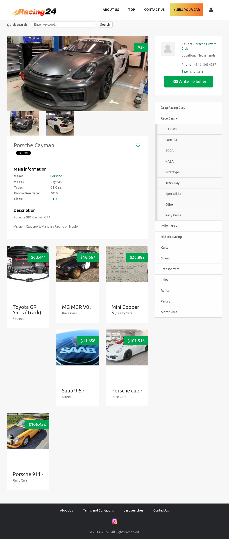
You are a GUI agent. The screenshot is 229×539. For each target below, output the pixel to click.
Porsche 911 (27, 474)
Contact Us (154, 9)
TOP (131, 9)
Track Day (172, 183)
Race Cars (169, 118)
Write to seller (190, 81)
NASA (170, 161)
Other (170, 204)
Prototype (173, 172)
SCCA (170, 150)
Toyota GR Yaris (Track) (27, 309)
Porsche (56, 176)
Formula (171, 140)
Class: (18, 199)
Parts (166, 301)
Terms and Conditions (98, 510)
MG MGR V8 (75, 307)
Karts (164, 247)
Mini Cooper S (125, 309)
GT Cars (171, 129)
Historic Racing (171, 237)
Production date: (27, 193)
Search (105, 24)
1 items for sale (192, 71)
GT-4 (53, 199)
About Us (111, 9)
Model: (19, 182)
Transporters (170, 269)
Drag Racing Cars (173, 107)
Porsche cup (125, 390)
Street (165, 258)
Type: (18, 187)
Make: (18, 176)
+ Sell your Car (187, 9)
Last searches (133, 510)
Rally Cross (173, 215)
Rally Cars (169, 226)
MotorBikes (169, 312)
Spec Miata (173, 194)
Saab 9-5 (71, 390)
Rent (165, 290)
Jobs (164, 280)
